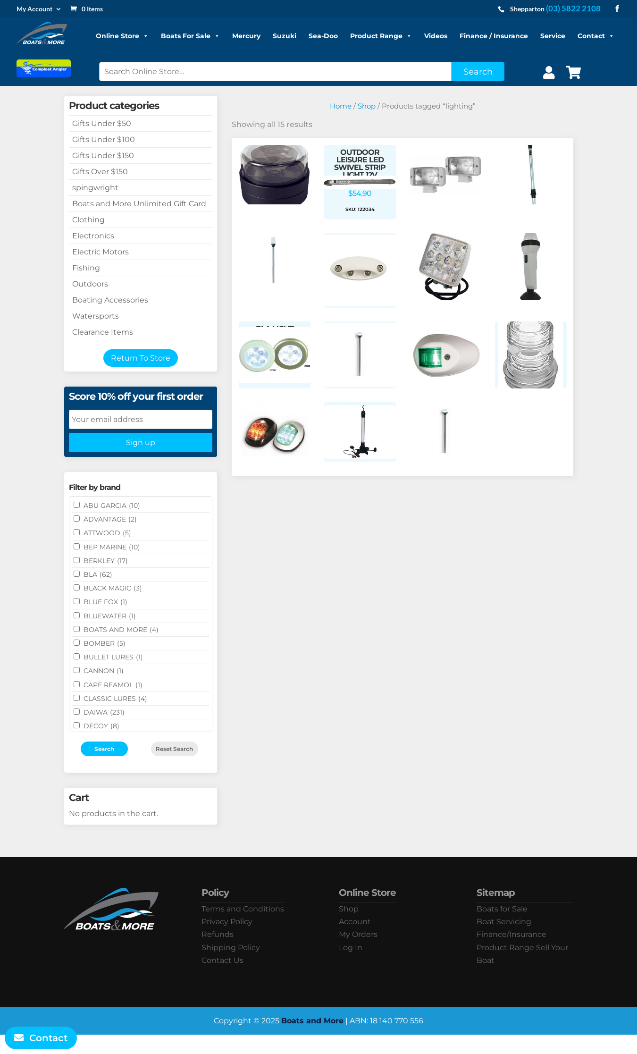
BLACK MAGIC (113, 588)
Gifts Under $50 (101, 123)
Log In (350, 947)
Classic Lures (115, 698)
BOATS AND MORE (121, 629)
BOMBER (105, 643)
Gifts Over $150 (100, 171)
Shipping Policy (230, 947)
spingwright (95, 187)
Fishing (86, 267)
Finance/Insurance (511, 934)
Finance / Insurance (494, 36)
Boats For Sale (190, 36)
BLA (98, 574)
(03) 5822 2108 (573, 8)
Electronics (93, 235)
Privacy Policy (226, 921)
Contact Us (222, 960)
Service (552, 36)
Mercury (246, 36)
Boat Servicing (504, 921)
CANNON (104, 670)
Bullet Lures (113, 657)
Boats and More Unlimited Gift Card (139, 203)
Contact (596, 36)
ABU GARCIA (112, 505)
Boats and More (312, 1020)
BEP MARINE (112, 547)
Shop (367, 106)
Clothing (88, 219)
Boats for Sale (502, 908)
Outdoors (90, 283)
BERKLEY (106, 561)
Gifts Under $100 (103, 139)
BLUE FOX (105, 602)
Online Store (122, 36)
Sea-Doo (323, 36)
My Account (34, 9)
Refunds (217, 934)
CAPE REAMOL (113, 685)
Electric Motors (100, 251)
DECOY (101, 726)
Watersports (95, 316)
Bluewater (110, 616)
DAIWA (104, 712)
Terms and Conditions (242, 908)
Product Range (381, 36)
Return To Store (140, 358)
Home (341, 106)
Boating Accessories (110, 299)
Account (355, 921)
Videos (435, 36)
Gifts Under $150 (103, 155)
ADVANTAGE (110, 519)
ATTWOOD (107, 533)
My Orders (358, 934)
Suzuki (284, 36)
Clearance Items (102, 332)
